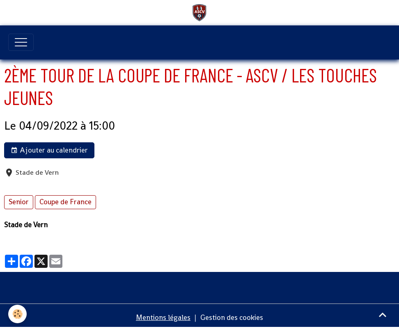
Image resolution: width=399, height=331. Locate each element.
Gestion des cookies (231, 317)
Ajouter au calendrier (49, 150)
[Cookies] (17, 314)
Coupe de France (65, 201)
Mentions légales (163, 317)
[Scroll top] (382, 314)
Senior (19, 201)
